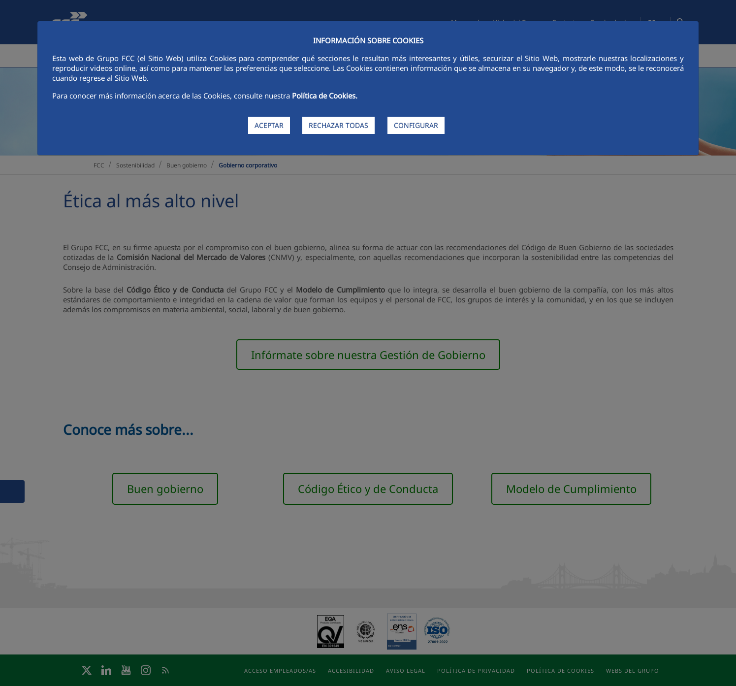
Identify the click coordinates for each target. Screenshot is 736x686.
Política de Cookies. (324, 95)
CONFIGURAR (416, 125)
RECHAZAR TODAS (338, 125)
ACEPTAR (269, 125)
